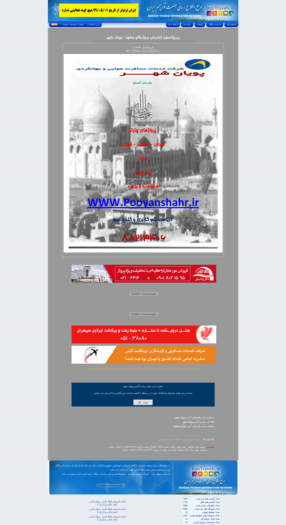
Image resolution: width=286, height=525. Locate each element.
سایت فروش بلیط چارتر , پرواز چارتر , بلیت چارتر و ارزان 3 (107, 518)
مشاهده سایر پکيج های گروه (194, 426)
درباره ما (187, 24)
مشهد (177, 439)
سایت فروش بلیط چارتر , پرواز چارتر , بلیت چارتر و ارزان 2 (107, 510)
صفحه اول (231, 24)
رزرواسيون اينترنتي (191, 439)
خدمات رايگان (215, 24)
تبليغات (200, 24)
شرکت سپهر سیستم (138, 473)
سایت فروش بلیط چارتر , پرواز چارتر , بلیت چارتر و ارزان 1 (107, 503)
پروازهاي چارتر (165, 439)
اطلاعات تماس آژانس (199, 421)
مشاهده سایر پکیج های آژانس (195, 417)
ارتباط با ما (173, 24)
